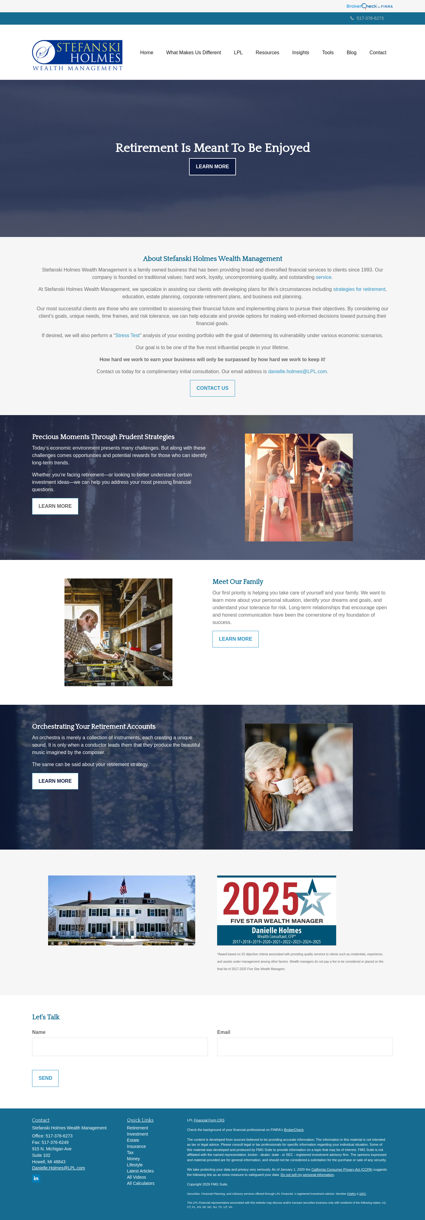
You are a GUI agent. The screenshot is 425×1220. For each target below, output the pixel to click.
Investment (137, 1134)
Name (39, 1032)
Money (133, 1158)
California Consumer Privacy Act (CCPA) (342, 1169)
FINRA (351, 1193)
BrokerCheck (294, 1130)
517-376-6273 (367, 18)
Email (223, 1032)
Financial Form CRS (209, 1120)
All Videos (136, 1177)
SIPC (362, 1193)
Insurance (136, 1146)
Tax (130, 1152)
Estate (133, 1140)
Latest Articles (140, 1171)
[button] (194, 52)
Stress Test (127, 335)
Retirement (137, 1127)
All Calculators (141, 1183)
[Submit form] (45, 1078)
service (324, 277)
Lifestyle (135, 1164)
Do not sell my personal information (307, 1175)
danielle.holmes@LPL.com (297, 371)
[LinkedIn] (36, 1178)
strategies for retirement (359, 289)
